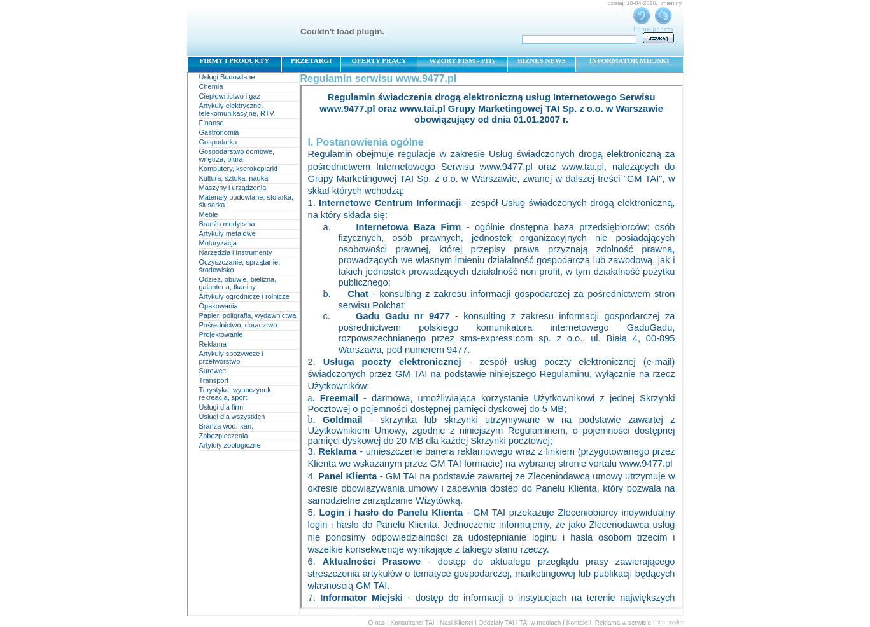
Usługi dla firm (221, 407)
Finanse (211, 123)
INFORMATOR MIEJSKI (629, 60)
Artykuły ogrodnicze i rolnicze (244, 296)
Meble (208, 214)
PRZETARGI (311, 60)
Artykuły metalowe (227, 233)
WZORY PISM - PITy (462, 60)
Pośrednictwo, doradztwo (238, 325)
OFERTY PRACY (378, 60)
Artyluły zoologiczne (230, 445)
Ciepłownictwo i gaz (230, 96)
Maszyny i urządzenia (233, 187)
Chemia (211, 86)
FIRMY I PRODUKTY (235, 60)
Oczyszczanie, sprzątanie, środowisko (240, 265)
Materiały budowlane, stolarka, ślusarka (246, 201)
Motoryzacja (218, 243)
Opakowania (218, 306)
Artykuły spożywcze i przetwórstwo (231, 357)
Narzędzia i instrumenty (235, 252)
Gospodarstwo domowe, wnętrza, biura (237, 155)
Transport (214, 380)
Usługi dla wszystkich (232, 416)
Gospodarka (218, 142)
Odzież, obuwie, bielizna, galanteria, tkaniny (238, 283)
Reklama (213, 344)
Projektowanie (221, 334)
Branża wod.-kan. (226, 426)
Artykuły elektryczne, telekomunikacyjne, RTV (236, 109)
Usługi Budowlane (227, 77)
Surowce (213, 371)
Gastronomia (219, 132)
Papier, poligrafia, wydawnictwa (248, 315)
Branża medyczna (227, 224)
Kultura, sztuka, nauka (234, 178)
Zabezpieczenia (223, 435)
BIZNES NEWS (541, 60)
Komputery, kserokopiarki (238, 168)
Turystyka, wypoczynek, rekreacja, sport (236, 393)
